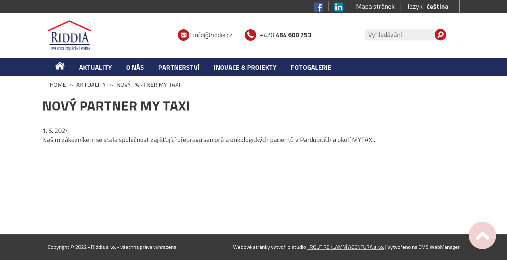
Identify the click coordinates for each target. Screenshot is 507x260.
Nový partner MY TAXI (148, 84)
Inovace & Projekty (245, 67)
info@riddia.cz (212, 35)
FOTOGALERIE (311, 67)
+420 (285, 35)
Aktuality (95, 67)
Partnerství (178, 67)
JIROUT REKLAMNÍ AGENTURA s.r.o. (345, 247)
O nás (135, 67)
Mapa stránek (375, 6)
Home (58, 84)
